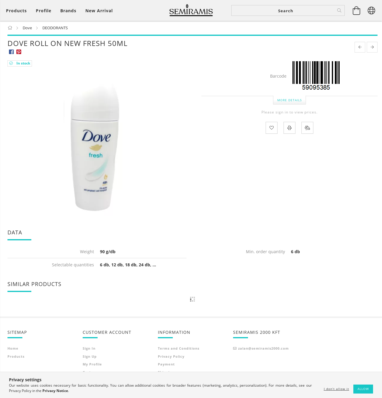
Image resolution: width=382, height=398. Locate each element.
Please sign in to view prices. (289, 112)
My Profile (92, 364)
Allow (363, 389)
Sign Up (90, 356)
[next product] (372, 47)
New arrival (99, 10)
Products (15, 356)
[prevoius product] (360, 47)
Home (13, 349)
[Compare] (307, 128)
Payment (166, 364)
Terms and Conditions (178, 349)
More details (289, 100)
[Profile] (43, 10)
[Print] (289, 128)
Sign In (89, 349)
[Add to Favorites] (272, 128)
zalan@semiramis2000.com (263, 349)
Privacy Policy (171, 356)
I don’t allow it (336, 389)
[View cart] (357, 10)
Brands (68, 10)
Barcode (278, 76)
